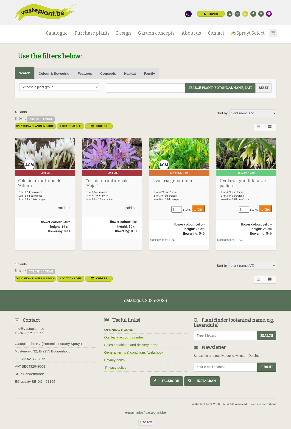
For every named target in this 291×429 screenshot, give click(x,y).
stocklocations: (159, 240)
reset (264, 88)
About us (191, 33)
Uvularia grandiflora (172, 180)
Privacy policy (114, 360)
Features (85, 73)
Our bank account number (124, 337)
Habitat (130, 73)
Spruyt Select (248, 33)
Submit (266, 367)
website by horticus (263, 404)
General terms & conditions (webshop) (133, 352)
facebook (166, 381)
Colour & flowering (54, 73)
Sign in (211, 14)
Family (149, 73)
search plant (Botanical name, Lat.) (220, 88)
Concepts (108, 73)
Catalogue (57, 33)
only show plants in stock (35, 126)
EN (245, 13)
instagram (202, 381)
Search (24, 73)
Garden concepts (156, 33)
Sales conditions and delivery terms (131, 345)
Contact (216, 33)
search (266, 336)
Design (123, 33)
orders (99, 126)
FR (237, 13)
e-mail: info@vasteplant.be (145, 412)
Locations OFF (70, 126)
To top (146, 422)
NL (229, 13)
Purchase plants (92, 33)
